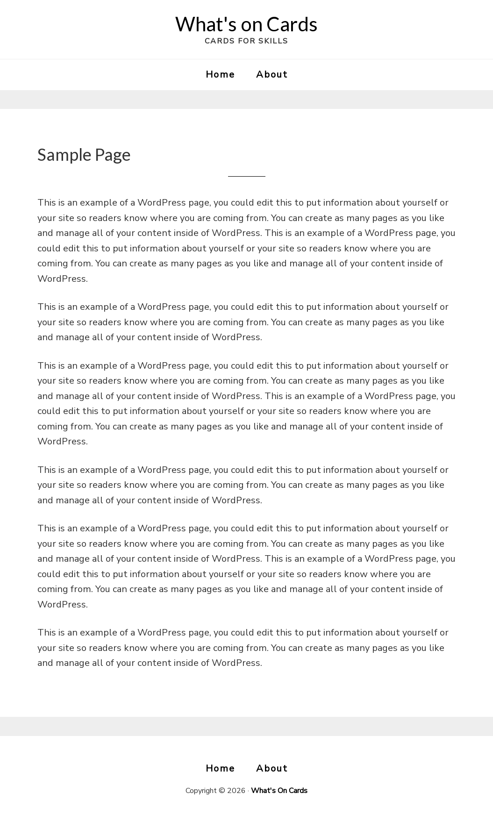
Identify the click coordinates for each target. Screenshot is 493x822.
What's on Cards (246, 24)
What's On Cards (279, 791)
